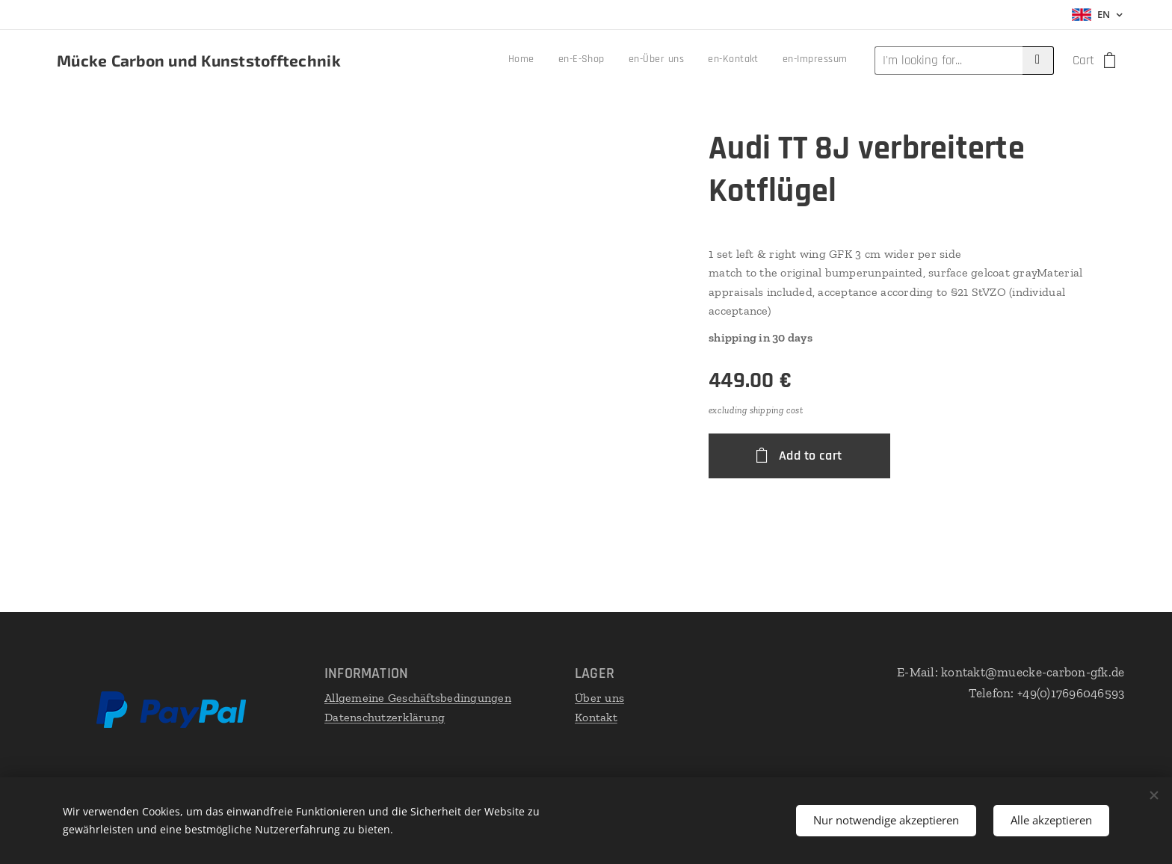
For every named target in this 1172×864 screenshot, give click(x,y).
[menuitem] (747, 60)
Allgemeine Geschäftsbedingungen (417, 698)
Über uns (599, 698)
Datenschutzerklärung (384, 717)
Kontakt (596, 717)
